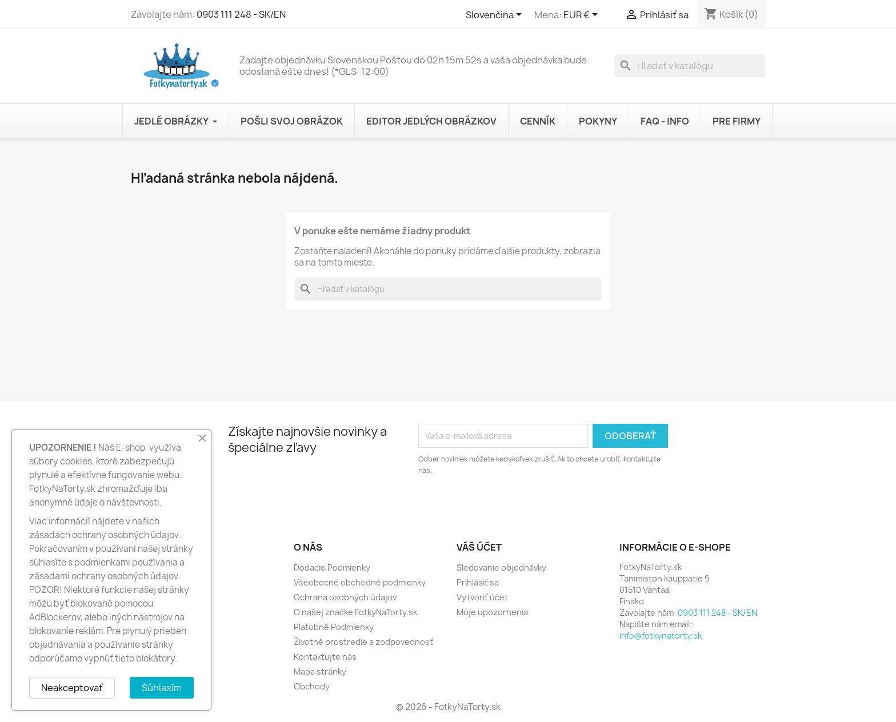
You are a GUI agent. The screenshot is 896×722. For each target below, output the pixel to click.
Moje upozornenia (492, 612)
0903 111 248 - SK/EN (241, 14)
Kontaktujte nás (325, 656)
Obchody (312, 686)
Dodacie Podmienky (332, 567)
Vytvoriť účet (482, 597)
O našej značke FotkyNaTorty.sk (355, 612)
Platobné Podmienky (334, 626)
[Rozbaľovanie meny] (582, 15)
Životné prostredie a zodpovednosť (363, 641)
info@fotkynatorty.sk (660, 635)
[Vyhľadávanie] (689, 65)
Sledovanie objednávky (501, 567)
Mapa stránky (320, 671)
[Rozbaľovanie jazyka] (496, 15)
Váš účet (479, 547)
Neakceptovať (72, 687)
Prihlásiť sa (478, 582)
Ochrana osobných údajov (345, 597)
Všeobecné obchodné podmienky (360, 582)
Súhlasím (162, 687)
